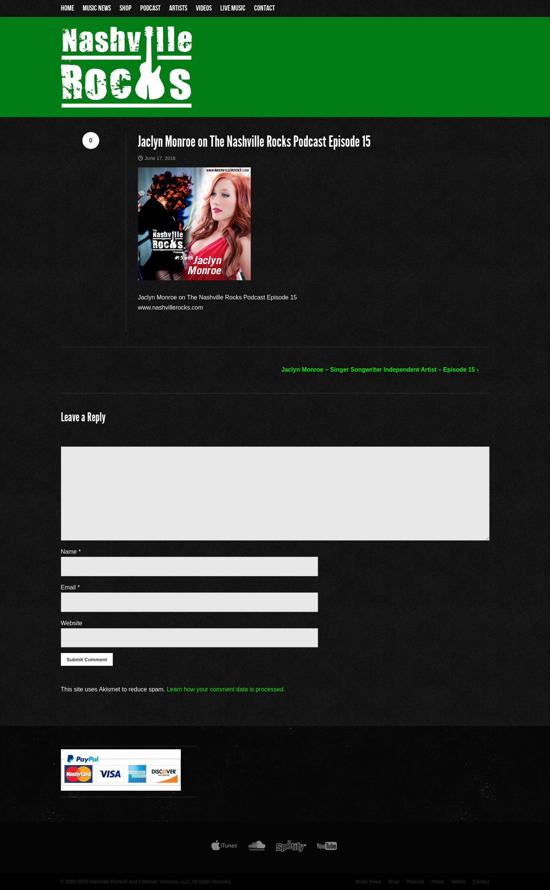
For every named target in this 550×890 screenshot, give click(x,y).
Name (71, 551)
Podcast (150, 8)
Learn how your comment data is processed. (226, 689)
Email (70, 587)
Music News (97, 8)
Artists (178, 8)
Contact (264, 8)
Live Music (232, 8)
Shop (126, 8)
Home (67, 8)
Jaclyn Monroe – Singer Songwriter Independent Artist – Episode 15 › (380, 369)
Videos (204, 8)
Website (72, 623)
